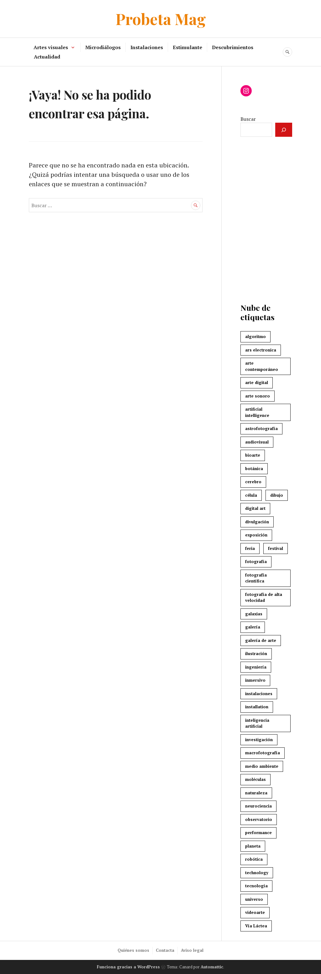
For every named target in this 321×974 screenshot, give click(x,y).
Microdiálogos (103, 47)
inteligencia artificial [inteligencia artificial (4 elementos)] (257, 723)
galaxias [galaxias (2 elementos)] (253, 614)
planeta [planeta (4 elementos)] (252, 846)
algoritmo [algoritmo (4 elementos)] (255, 336)
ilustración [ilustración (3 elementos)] (256, 653)
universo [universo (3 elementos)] (254, 899)
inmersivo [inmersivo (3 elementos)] (255, 680)
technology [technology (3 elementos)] (256, 872)
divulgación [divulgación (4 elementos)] (257, 522)
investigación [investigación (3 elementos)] (259, 739)
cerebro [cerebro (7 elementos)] (253, 481)
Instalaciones (146, 47)
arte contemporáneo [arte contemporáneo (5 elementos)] (261, 366)
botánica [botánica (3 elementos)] (254, 468)
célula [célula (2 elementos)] (251, 495)
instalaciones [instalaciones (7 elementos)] (258, 693)
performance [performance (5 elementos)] (258, 832)
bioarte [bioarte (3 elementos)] (252, 455)
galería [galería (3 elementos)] (252, 627)
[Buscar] (283, 130)
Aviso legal (192, 950)
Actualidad (47, 56)
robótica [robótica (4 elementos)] (254, 859)
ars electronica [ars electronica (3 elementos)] (260, 350)
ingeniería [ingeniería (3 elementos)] (255, 667)
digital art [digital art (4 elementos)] (255, 508)
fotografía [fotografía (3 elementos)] (256, 561)
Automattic (212, 967)
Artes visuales (51, 47)
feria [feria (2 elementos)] (250, 548)
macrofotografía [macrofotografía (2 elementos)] (262, 753)
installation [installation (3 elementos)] (256, 707)
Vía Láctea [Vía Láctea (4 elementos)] (256, 926)
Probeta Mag (160, 18)
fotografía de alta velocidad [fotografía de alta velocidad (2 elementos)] (263, 597)
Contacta (165, 950)
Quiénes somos (133, 950)
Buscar (248, 118)
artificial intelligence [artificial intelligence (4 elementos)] (257, 412)
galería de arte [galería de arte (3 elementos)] (260, 640)
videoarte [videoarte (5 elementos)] (255, 912)
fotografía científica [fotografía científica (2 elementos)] (256, 578)
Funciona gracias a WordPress (128, 967)
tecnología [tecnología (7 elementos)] (256, 886)
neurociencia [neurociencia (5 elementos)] (258, 806)
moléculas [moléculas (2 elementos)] (255, 779)
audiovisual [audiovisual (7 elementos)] (257, 442)
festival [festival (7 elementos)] (275, 548)
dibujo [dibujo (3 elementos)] (276, 495)
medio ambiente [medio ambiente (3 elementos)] (261, 766)
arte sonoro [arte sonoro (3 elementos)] (257, 396)
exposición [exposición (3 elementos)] (256, 535)
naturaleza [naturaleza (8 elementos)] (256, 793)
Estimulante (187, 47)
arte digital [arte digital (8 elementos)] (256, 382)
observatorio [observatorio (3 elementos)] (258, 819)
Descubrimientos (232, 47)
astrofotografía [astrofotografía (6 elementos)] (261, 428)
